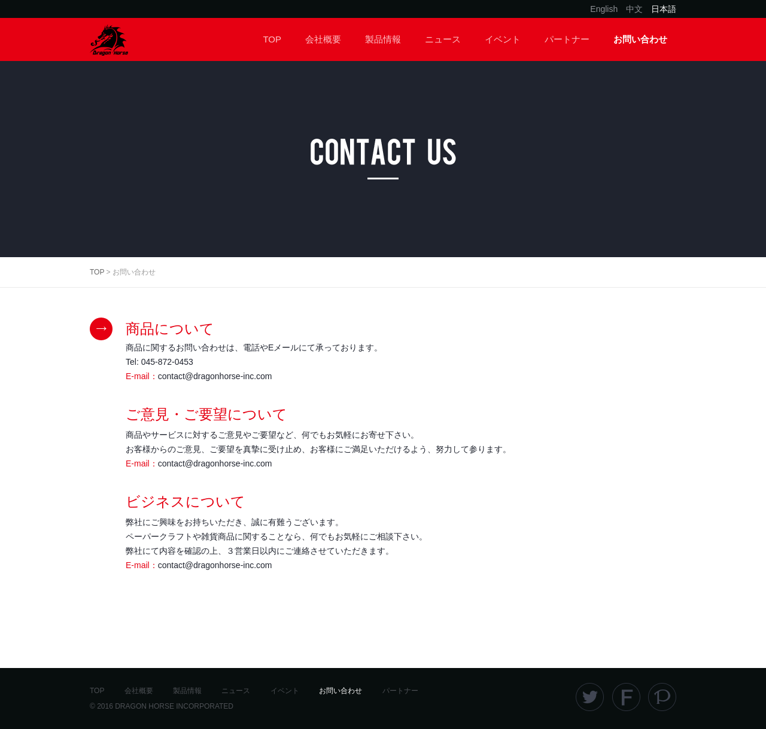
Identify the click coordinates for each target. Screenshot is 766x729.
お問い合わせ (640, 39)
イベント (503, 39)
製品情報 (383, 39)
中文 (634, 9)
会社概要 (323, 39)
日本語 (663, 9)
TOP (272, 39)
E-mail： (199, 376)
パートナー (567, 39)
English (604, 9)
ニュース (443, 39)
